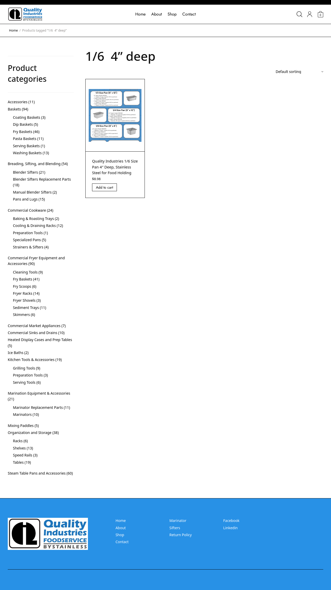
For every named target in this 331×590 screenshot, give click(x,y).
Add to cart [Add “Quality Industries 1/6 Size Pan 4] (104, 193)
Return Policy (180, 534)
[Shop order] (299, 72)
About (156, 14)
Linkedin (230, 527)
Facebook (231, 520)
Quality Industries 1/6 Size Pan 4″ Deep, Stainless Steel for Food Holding (114, 169)
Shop (172, 14)
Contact (189, 14)
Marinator (177, 520)
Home (140, 14)
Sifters (174, 527)
